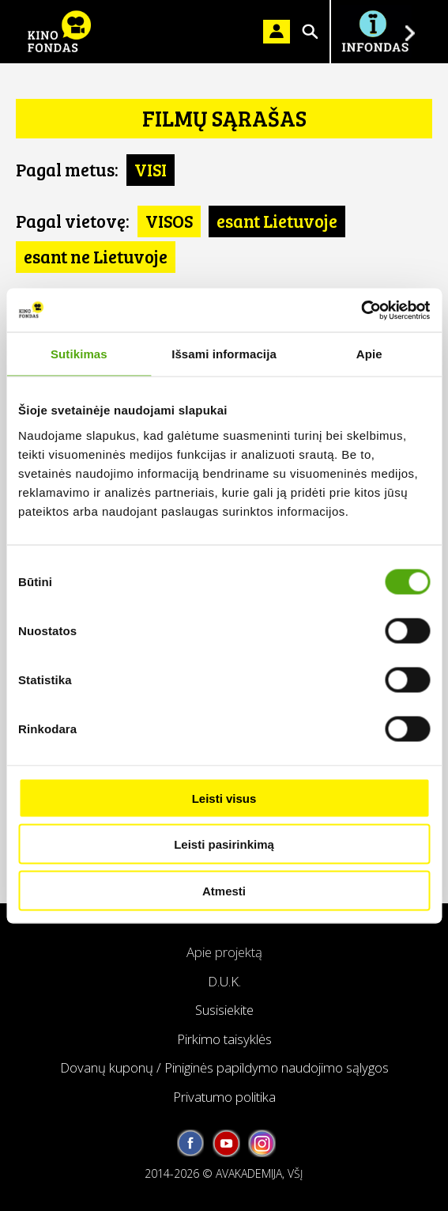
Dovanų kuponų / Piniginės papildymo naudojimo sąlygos (224, 1067)
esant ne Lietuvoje (96, 256)
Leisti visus (224, 797)
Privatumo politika (224, 1097)
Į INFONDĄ (374, 31)
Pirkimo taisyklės (224, 1039)
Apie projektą (224, 952)
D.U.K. (224, 981)
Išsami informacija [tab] (224, 354)
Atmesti (224, 890)
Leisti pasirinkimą (224, 844)
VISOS (169, 221)
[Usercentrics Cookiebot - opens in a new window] (361, 310)
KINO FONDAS (59, 31)
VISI (150, 169)
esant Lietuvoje (276, 221)
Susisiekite (224, 1010)
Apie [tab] (369, 354)
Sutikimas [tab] (79, 354)
